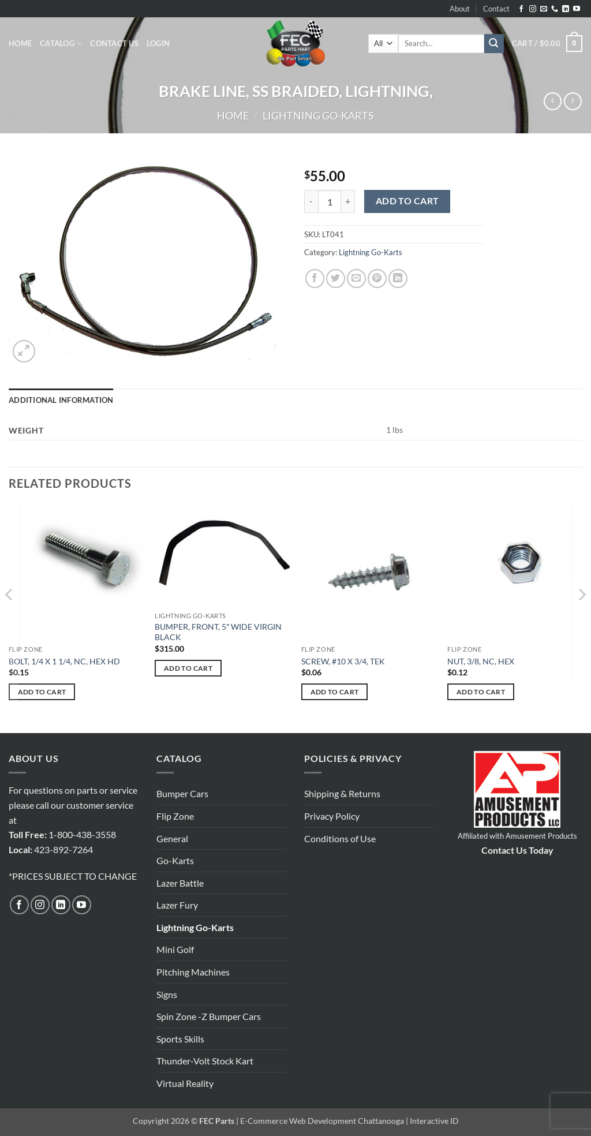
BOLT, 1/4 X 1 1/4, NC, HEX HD (64, 661)
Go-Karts (175, 860)
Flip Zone (175, 815)
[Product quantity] (329, 201)
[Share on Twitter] (335, 278)
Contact (496, 8)
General (172, 838)
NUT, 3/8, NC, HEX (480, 661)
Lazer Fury (177, 904)
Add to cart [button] (42, 692)
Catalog (61, 43)
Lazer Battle (180, 882)
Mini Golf (175, 949)
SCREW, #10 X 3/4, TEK (343, 661)
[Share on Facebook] (314, 278)
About (460, 8)
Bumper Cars (182, 793)
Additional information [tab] (61, 400)
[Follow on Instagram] (532, 9)
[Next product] (553, 101)
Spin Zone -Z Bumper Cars (208, 1016)
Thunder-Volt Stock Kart (204, 1060)
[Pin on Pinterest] (377, 278)
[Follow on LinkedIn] (565, 9)
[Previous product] (573, 101)
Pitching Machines (193, 971)
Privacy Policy (332, 815)
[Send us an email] (543, 9)
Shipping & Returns (342, 793)
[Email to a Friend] (356, 278)
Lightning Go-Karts (318, 115)
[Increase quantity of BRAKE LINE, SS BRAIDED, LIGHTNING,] (348, 201)
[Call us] (554, 9)
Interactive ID (434, 1121)
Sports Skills (180, 1038)
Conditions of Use (340, 838)
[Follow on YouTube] (576, 9)
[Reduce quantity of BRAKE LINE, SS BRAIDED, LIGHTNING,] (311, 201)
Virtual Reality (185, 1083)
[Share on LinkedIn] (397, 278)
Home (20, 43)
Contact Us (114, 43)
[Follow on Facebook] (521, 9)
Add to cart (407, 201)
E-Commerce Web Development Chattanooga (322, 1121)
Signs (166, 994)
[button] (158, 43)
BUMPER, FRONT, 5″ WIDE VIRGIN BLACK (218, 632)
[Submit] (494, 44)
